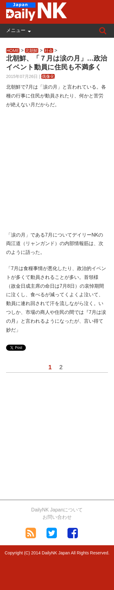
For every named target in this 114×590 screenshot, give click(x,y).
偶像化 (48, 76)
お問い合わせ (57, 517)
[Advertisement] (57, 174)
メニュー (16, 30)
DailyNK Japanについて (57, 509)
